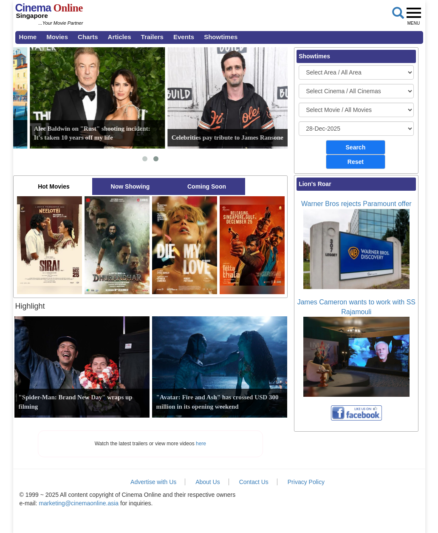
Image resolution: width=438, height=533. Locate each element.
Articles (119, 37)
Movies (57, 37)
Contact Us (253, 482)
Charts (88, 37)
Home (28, 37)
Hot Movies (54, 186)
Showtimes (220, 37)
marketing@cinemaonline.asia (79, 503)
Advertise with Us (153, 482)
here (201, 444)
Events (183, 37)
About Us (207, 482)
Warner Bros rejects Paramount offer (356, 203)
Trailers (152, 37)
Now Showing (130, 186)
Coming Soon (206, 186)
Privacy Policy (306, 482)
